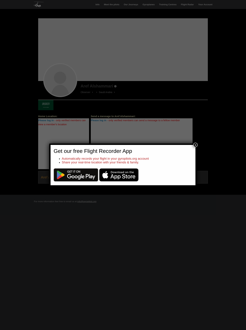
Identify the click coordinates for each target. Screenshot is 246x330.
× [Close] (195, 145)
